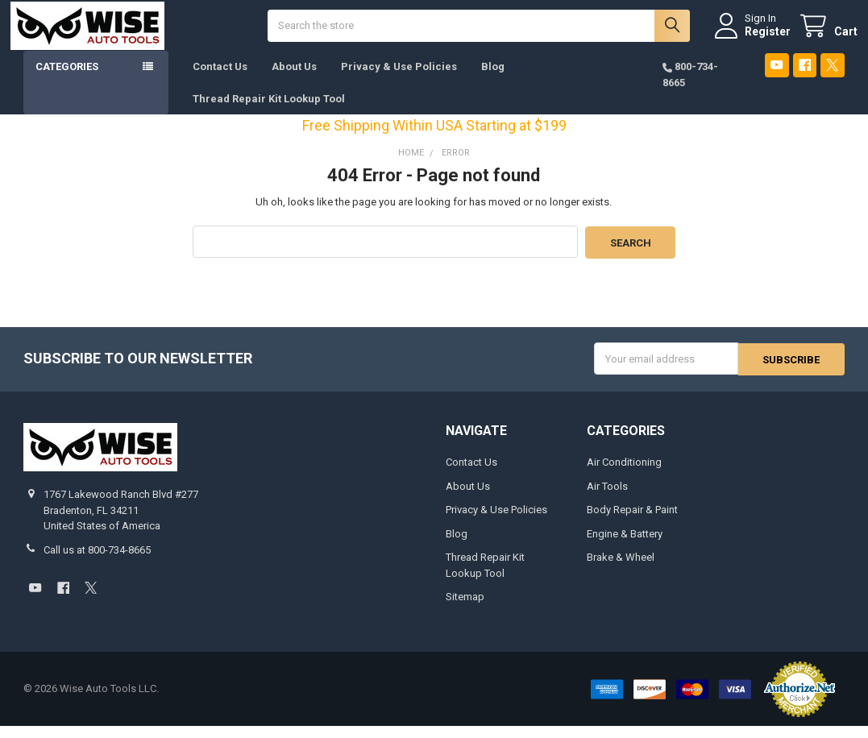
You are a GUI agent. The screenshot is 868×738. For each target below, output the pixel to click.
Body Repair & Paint (632, 522)
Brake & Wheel (620, 569)
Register (755, 37)
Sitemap (465, 609)
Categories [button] (66, 80)
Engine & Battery (624, 546)
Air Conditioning (624, 474)
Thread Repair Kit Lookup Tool (269, 112)
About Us (294, 80)
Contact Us (220, 80)
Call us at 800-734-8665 (97, 562)
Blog (493, 80)
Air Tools (607, 498)
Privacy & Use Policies (399, 80)
